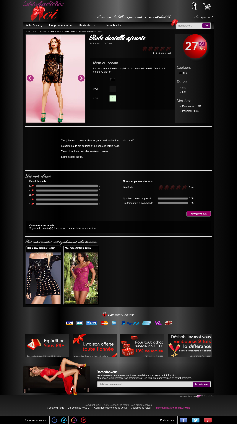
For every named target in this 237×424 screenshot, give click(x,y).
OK (206, 25)
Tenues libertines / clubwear (90, 31)
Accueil (43, 31)
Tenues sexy (69, 31)
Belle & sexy (55, 31)
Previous (30, 78)
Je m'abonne (201, 384)
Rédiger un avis (199, 213)
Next (81, 78)
